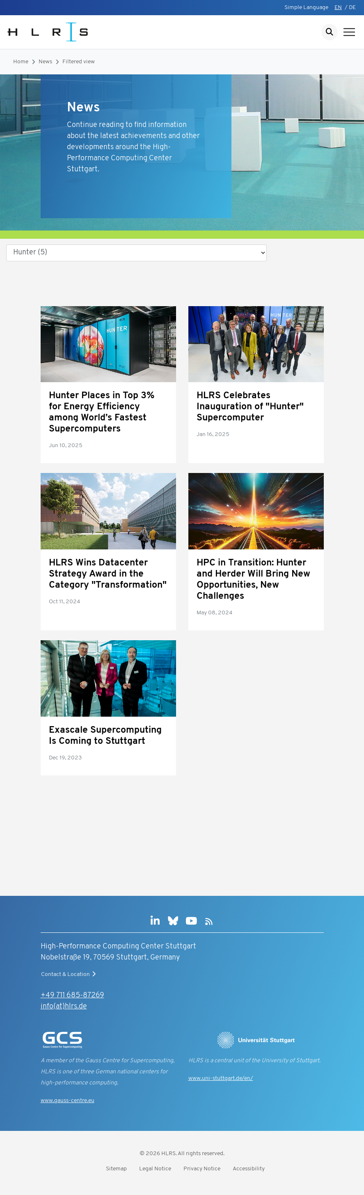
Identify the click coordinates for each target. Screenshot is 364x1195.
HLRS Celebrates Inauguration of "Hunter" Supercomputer (250, 407)
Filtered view (78, 62)
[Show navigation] (349, 32)
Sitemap (116, 1169)
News (45, 62)
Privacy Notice (201, 1169)
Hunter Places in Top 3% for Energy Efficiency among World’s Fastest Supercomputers (102, 412)
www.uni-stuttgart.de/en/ (220, 1078)
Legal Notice (155, 1169)
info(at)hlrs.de (64, 1006)
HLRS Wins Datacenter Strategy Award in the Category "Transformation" (108, 574)
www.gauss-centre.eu (67, 1101)
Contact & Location (69, 974)
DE (352, 8)
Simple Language (306, 8)
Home (20, 62)
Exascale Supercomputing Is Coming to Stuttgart (105, 736)
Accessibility (249, 1169)
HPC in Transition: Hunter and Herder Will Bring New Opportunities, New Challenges (253, 579)
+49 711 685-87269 (72, 995)
